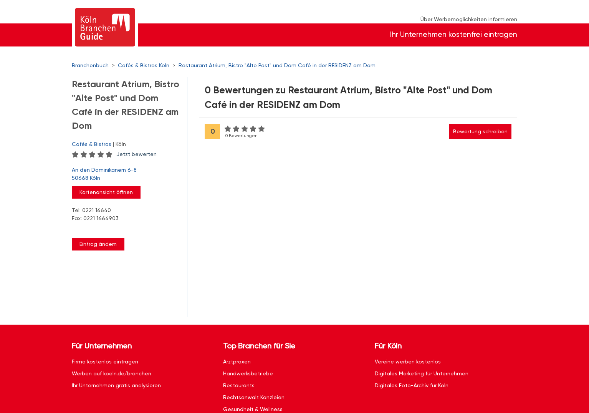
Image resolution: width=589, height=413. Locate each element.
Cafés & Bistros (91, 144)
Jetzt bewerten (136, 154)
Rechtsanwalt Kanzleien (254, 397)
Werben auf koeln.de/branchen (111, 373)
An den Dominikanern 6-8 (125, 174)
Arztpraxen (237, 361)
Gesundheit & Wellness (253, 409)
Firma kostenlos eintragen (105, 361)
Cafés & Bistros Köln (143, 65)
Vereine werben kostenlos (408, 361)
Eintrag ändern (98, 244)
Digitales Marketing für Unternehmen (421, 373)
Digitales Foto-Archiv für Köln (411, 385)
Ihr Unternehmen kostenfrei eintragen (453, 34)
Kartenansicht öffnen (106, 192)
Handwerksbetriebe (248, 373)
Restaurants (239, 385)
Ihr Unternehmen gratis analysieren (116, 385)
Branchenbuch (90, 65)
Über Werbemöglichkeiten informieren (468, 19)
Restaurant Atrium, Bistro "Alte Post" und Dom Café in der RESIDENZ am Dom (277, 65)
